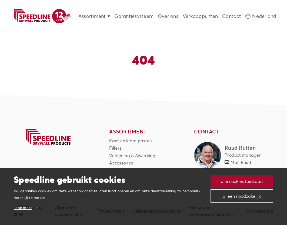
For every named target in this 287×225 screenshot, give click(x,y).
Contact (231, 16)
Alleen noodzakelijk (242, 196)
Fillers (115, 148)
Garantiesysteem (133, 16)
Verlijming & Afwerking (132, 155)
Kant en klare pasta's (130, 140)
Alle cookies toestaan (242, 181)
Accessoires (121, 163)
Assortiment (92, 16)
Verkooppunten (200, 16)
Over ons (168, 16)
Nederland (264, 16)
